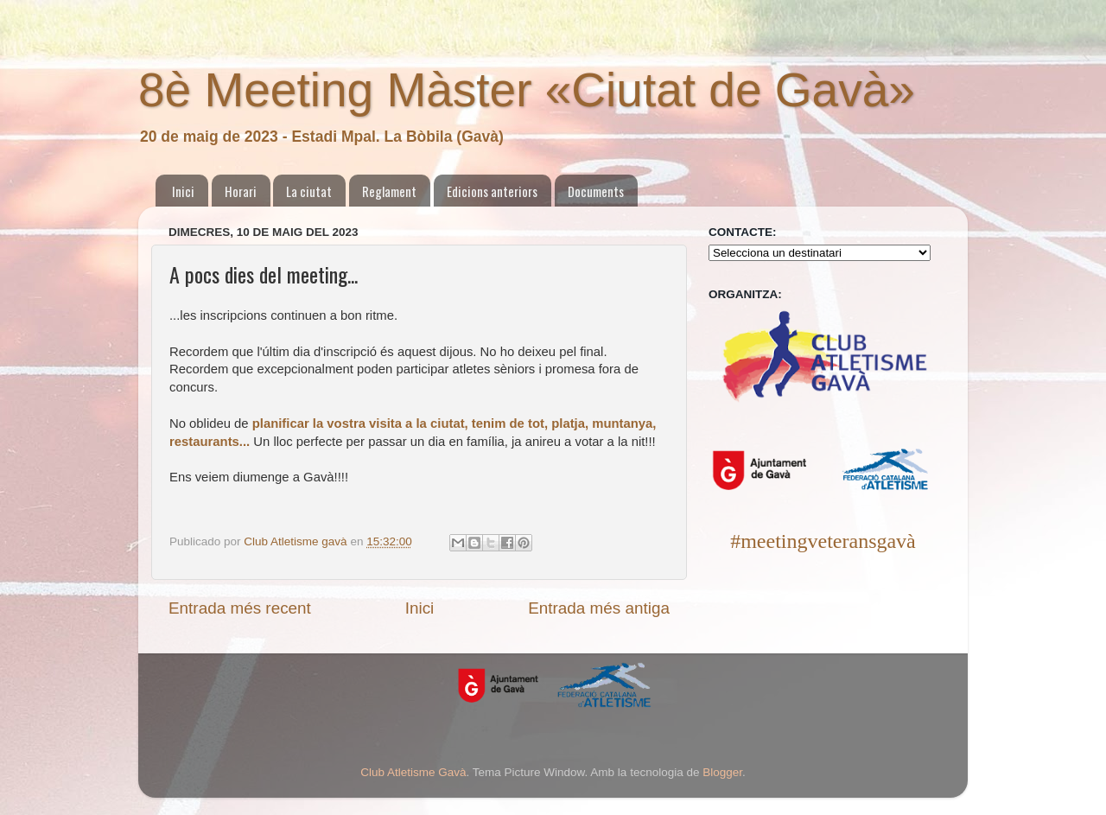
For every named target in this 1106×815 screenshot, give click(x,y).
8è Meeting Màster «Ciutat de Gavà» (526, 90)
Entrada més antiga (599, 608)
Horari (241, 191)
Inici (183, 191)
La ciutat (309, 191)
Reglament (389, 191)
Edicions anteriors (492, 191)
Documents (596, 191)
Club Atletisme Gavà (413, 772)
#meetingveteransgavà (823, 541)
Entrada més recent (239, 608)
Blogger (722, 772)
